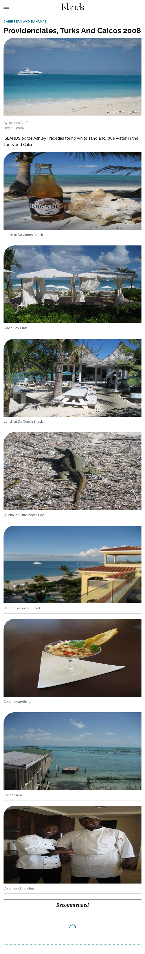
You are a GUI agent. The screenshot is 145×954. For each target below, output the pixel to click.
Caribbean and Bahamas (25, 21)
